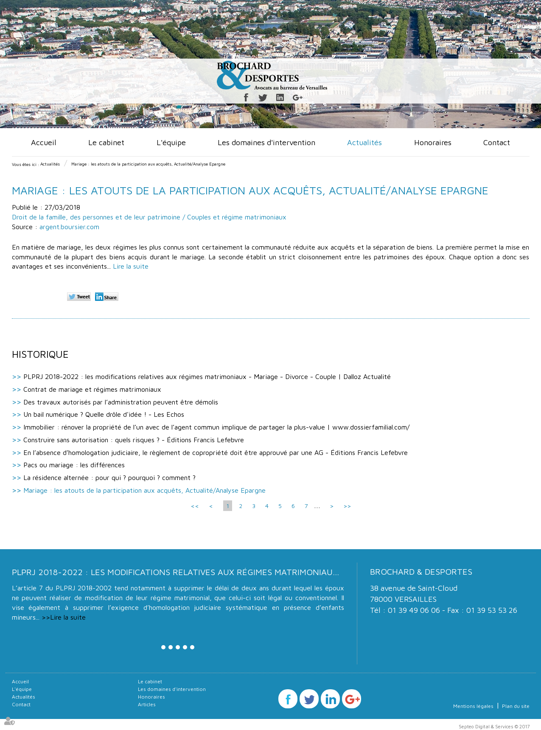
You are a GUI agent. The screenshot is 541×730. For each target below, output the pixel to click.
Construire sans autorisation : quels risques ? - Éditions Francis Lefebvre (133, 440)
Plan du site (516, 706)
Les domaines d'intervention (266, 142)
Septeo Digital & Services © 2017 (494, 726)
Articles (147, 704)
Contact (496, 142)
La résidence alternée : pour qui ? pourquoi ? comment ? (109, 477)
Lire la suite (131, 266)
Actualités (364, 142)
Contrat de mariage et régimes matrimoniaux (92, 389)
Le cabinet (106, 142)
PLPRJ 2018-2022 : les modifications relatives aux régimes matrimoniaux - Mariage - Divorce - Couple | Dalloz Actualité (207, 376)
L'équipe (171, 142)
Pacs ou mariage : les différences (74, 465)
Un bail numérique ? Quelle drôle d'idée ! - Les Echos (103, 414)
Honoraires (432, 142)
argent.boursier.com (69, 226)
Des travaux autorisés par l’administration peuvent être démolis (120, 402)
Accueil (43, 142)
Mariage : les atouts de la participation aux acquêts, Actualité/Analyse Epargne (148, 163)
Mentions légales (473, 706)
